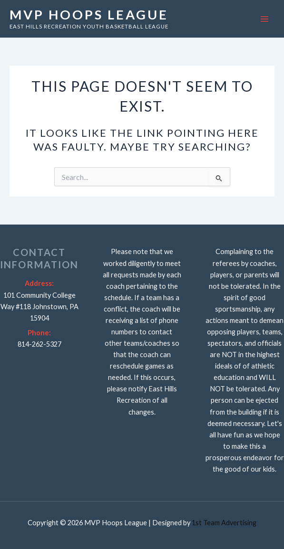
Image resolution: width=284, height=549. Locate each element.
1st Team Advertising (224, 523)
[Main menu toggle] (264, 19)
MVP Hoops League (89, 14)
